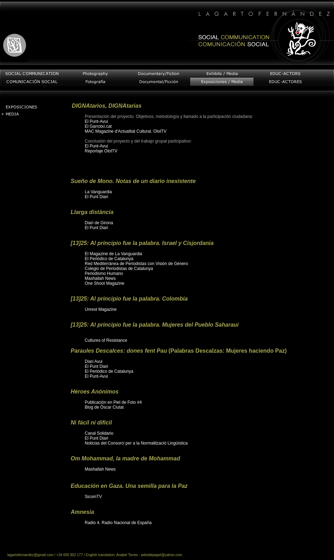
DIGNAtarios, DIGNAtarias (106, 106)
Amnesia (82, 512)
